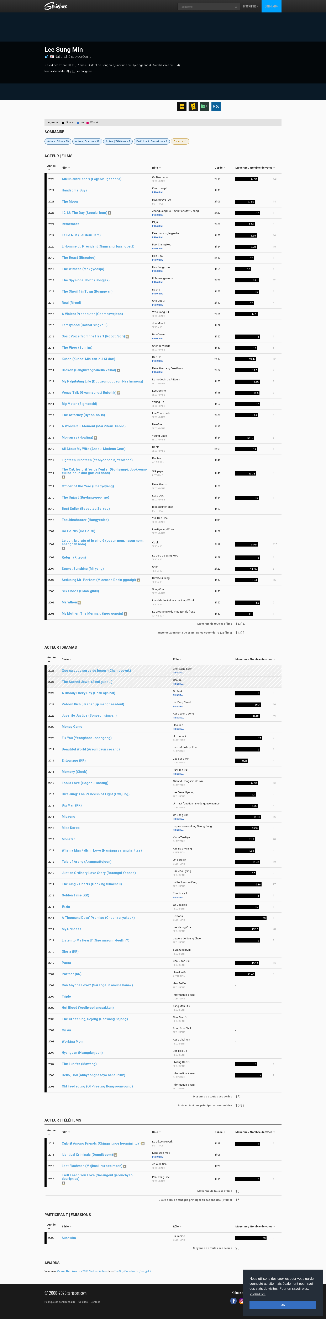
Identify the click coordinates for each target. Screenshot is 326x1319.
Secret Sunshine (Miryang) (83, 568)
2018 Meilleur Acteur (82, 1271)
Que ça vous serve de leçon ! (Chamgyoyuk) (96, 670)
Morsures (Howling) (77, 437)
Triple (66, 996)
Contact (95, 1302)
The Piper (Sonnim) (77, 347)
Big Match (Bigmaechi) (79, 404)
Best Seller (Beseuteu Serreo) (86, 508)
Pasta (66, 963)
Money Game (72, 726)
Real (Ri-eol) (71, 302)
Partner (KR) (72, 974)
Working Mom (73, 1041)
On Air (67, 1030)
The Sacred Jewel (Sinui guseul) (87, 682)
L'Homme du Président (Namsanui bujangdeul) (98, 246)
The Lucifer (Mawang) (79, 1064)
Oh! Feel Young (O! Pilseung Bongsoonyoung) (97, 1086)
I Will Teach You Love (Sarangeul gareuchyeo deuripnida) (97, 1176)
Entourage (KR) (74, 760)
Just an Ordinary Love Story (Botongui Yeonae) (99, 873)
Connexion (271, 6)
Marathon (69, 602)
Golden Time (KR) (75, 895)
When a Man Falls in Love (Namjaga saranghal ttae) (102, 850)
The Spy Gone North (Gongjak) (86, 280)
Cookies (83, 1302)
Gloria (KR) (70, 951)
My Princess (71, 929)
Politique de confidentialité (59, 1302)
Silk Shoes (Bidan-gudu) (80, 591)
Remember (70, 224)
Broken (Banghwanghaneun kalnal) (89, 370)
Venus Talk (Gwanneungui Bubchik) (89, 392)
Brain (66, 906)
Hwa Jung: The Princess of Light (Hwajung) (96, 794)
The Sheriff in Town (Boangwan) (87, 291)
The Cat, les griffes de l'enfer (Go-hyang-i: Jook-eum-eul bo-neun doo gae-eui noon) (104, 471)
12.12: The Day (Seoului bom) (84, 213)
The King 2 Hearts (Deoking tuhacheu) (92, 884)
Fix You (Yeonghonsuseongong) (87, 738)
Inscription (250, 6)
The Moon (70, 201)
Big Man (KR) (72, 805)
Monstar (68, 839)
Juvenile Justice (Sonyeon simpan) (89, 715)
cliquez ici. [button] (257, 1294)
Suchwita (69, 1238)
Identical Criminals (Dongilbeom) (87, 1154)
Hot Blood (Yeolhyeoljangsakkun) (88, 1007)
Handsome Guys (74, 190)
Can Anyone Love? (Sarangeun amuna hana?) (97, 985)
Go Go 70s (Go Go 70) (78, 531)
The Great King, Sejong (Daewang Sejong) (95, 1019)
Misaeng (68, 816)
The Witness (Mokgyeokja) (83, 269)
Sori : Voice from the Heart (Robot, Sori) (93, 336)
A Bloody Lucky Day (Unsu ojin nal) (88, 693)
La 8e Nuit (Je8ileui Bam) (81, 235)
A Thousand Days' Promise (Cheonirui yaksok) (98, 917)
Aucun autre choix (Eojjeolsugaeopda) (91, 179)
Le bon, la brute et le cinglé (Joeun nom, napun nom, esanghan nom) (102, 542)
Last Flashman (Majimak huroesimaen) (92, 1166)
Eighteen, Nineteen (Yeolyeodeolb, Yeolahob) (97, 460)
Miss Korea (71, 828)
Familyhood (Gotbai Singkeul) (84, 325)
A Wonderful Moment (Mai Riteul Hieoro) (94, 426)
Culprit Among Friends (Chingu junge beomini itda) (101, 1143)
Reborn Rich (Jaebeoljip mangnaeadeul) (93, 704)
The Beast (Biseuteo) (78, 257)
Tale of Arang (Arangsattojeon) (86, 861)
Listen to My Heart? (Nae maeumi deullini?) (95, 940)
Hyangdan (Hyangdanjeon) (82, 1052)
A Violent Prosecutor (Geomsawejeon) (92, 314)
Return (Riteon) (74, 557)
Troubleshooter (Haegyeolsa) (85, 520)
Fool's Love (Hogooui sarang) (85, 783)
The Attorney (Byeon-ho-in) (83, 415)
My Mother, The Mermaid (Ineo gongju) (92, 613)
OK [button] (282, 1305)
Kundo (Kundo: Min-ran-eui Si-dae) (88, 359)
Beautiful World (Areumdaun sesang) (91, 749)
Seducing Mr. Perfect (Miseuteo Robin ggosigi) (99, 580)
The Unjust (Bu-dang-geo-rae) (85, 497)
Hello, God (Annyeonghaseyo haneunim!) (93, 1075)
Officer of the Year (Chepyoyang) (88, 486)
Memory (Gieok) (74, 772)
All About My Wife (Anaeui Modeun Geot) (94, 449)
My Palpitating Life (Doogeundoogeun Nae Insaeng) (102, 381)
